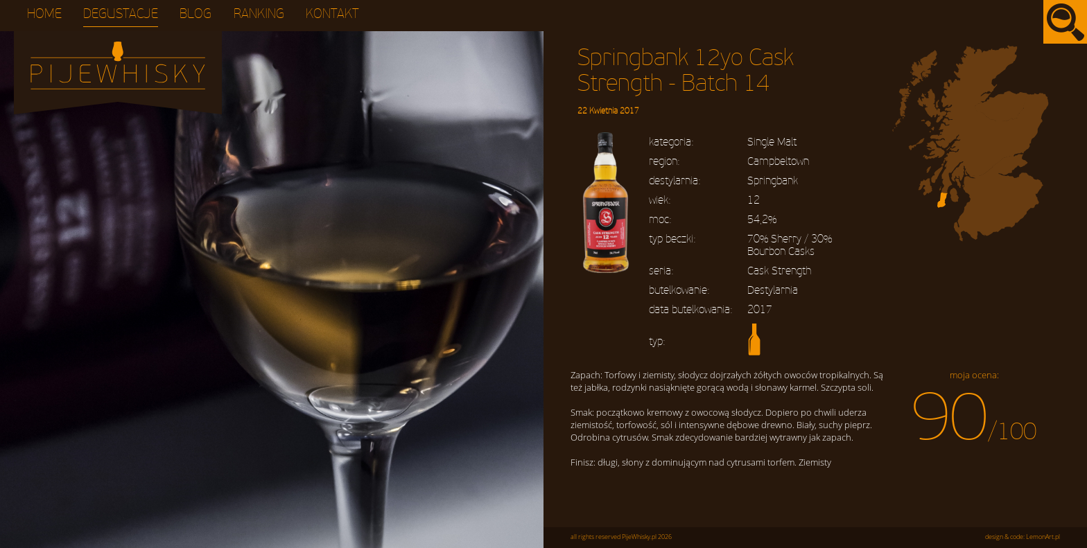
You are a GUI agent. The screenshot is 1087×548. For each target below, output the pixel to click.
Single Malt (772, 142)
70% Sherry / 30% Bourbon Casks (789, 245)
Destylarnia (772, 290)
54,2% (761, 219)
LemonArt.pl (1043, 537)
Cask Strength (779, 271)
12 (753, 200)
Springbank (772, 181)
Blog (195, 14)
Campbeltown (778, 161)
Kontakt (332, 14)
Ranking (259, 14)
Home (44, 14)
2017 (759, 309)
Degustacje (120, 14)
